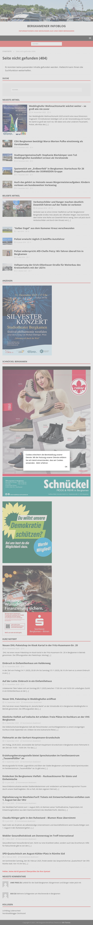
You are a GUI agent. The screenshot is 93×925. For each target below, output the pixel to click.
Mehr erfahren (42, 463)
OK (66, 466)
